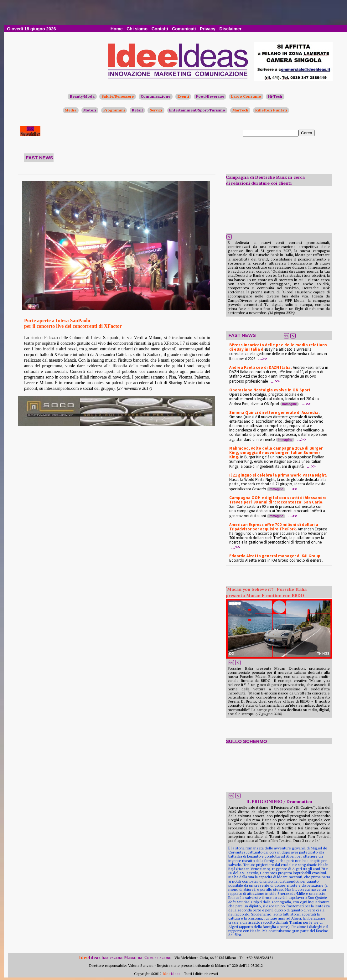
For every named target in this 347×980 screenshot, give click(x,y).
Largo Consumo (246, 96)
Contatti (160, 28)
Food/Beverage (210, 96)
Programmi (114, 110)
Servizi (156, 110)
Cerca (306, 133)
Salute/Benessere (117, 96)
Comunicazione (155, 96)
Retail (137, 110)
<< (286, 336)
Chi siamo (137, 28)
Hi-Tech (275, 96)
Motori (89, 110)
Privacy (207, 28)
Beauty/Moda (82, 96)
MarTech (240, 110)
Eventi (183, 96)
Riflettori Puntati (271, 110)
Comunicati (184, 28)
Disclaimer (230, 28)
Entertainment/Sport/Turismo (197, 110)
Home (117, 28)
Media (70, 110)
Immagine (289, 404)
